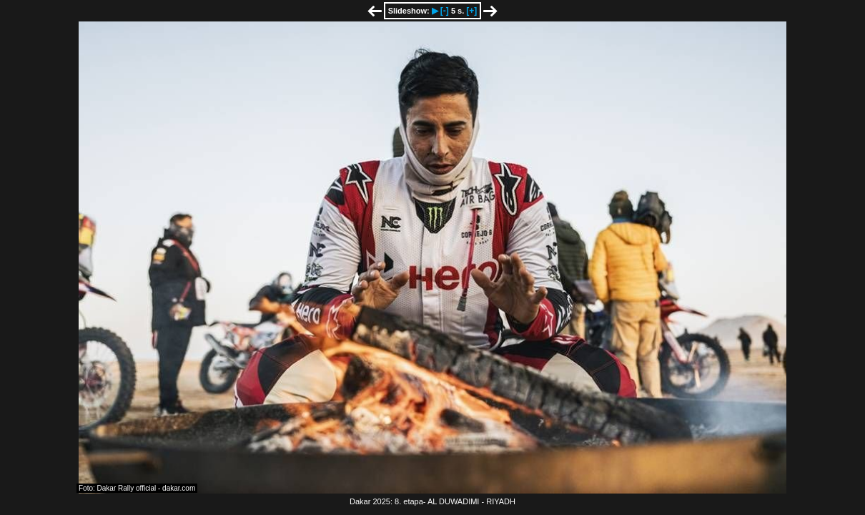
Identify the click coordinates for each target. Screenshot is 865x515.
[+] (471, 11)
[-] (444, 11)
